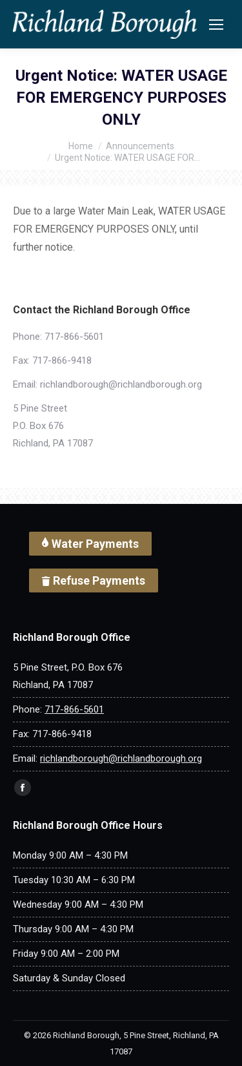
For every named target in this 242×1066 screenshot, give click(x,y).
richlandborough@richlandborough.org (121, 384)
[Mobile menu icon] (216, 24)
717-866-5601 (74, 336)
